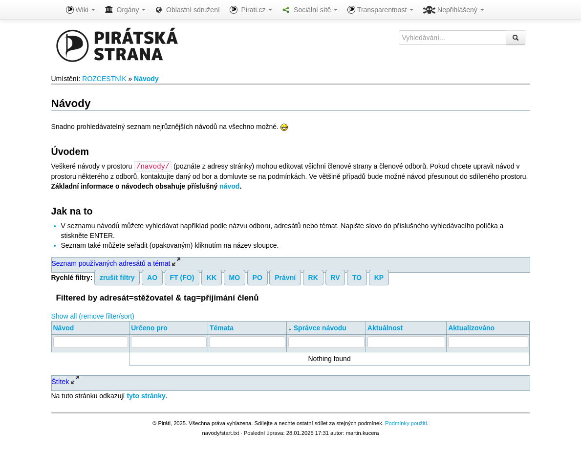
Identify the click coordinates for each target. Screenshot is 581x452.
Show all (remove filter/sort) (92, 316)
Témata (222, 327)
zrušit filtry (117, 277)
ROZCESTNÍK (104, 79)
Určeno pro (149, 327)
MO (234, 277)
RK (313, 277)
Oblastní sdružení (187, 10)
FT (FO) (182, 277)
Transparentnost (380, 10)
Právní (285, 277)
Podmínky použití (406, 423)
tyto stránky (146, 395)
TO (357, 277)
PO (257, 277)
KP (379, 277)
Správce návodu (320, 327)
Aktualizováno (471, 327)
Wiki (80, 10)
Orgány (125, 10)
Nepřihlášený (453, 10)
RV (335, 277)
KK (211, 277)
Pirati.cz (251, 10)
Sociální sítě (310, 10)
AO (152, 277)
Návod (63, 327)
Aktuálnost (385, 327)
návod (229, 186)
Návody (146, 79)
